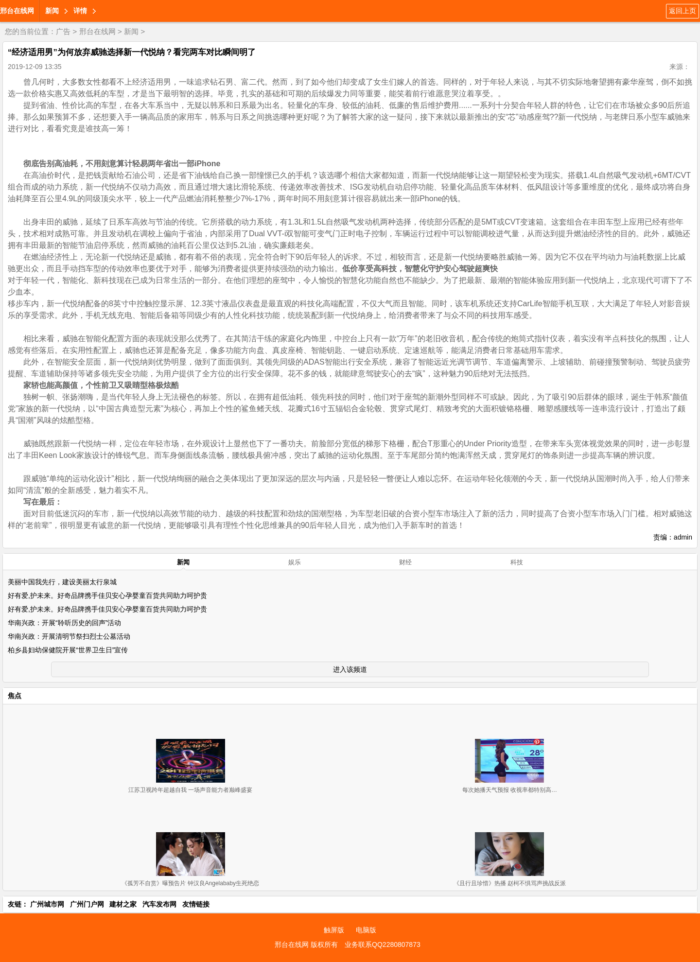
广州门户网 (87, 904)
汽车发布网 (159, 904)
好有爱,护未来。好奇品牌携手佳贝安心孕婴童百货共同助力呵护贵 (107, 595)
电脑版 (366, 930)
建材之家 (123, 904)
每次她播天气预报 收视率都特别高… (509, 790)
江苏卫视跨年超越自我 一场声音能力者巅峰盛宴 (190, 790)
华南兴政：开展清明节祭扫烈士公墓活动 (69, 636)
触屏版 (334, 930)
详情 (80, 11)
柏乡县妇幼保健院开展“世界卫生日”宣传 (68, 650)
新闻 (52, 11)
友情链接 (196, 904)
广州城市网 (47, 904)
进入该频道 (350, 669)
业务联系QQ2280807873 (382, 944)
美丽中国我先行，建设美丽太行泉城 (62, 582)
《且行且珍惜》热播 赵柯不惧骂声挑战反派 (510, 883)
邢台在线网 (17, 11)
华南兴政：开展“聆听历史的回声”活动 (64, 623)
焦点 (14, 696)
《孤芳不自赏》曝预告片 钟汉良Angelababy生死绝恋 (190, 883)
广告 (63, 31)
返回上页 (682, 11)
